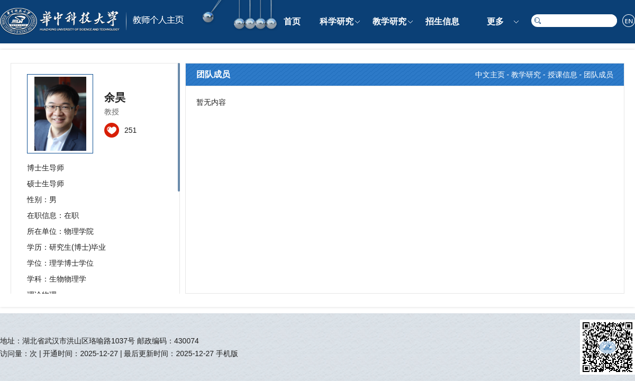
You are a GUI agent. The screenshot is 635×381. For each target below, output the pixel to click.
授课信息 (562, 74)
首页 (292, 21)
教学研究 (389, 21)
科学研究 (336, 21)
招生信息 (442, 21)
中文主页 (490, 74)
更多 (495, 21)
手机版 (227, 353)
